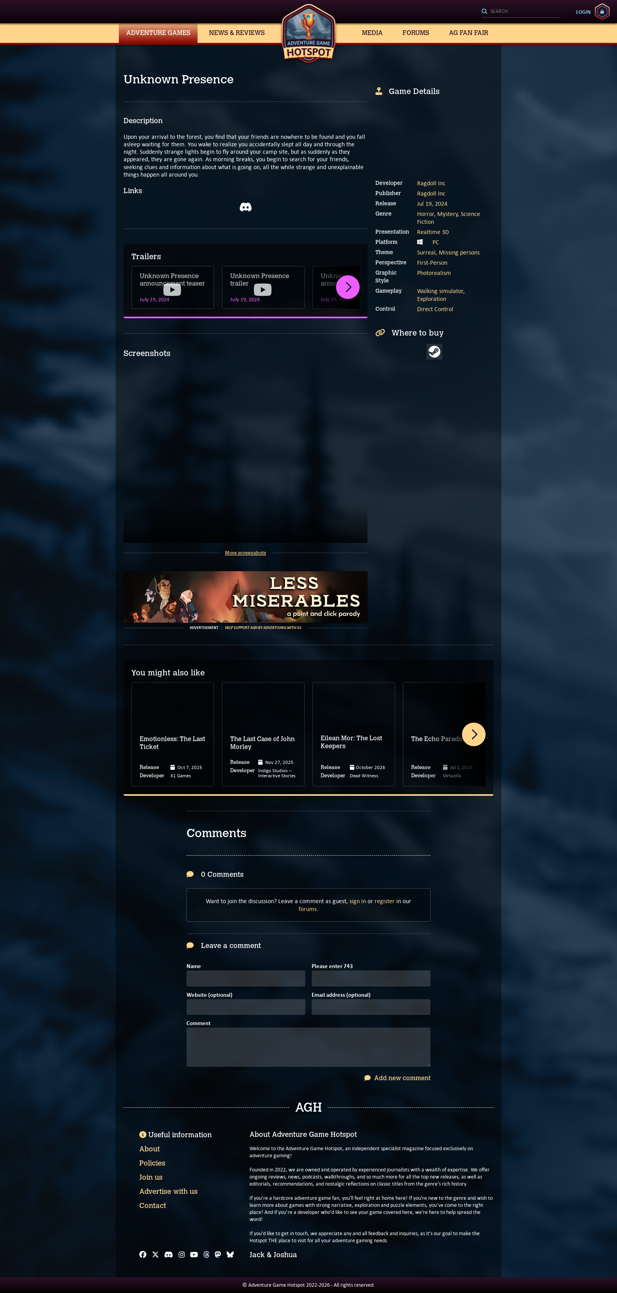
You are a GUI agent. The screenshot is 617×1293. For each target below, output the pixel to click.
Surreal (426, 252)
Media (372, 33)
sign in (357, 901)
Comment (199, 1023)
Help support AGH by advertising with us (263, 628)
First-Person (432, 262)
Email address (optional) (341, 995)
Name (194, 966)
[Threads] (206, 1255)
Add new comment (397, 1078)
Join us (151, 1177)
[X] (155, 1255)
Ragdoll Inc (431, 183)
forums (308, 909)
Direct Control (435, 309)
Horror (425, 214)
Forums (416, 33)
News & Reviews (237, 33)
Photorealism (434, 273)
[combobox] (521, 12)
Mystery (447, 214)
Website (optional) (210, 995)
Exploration (431, 298)
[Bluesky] (230, 1255)
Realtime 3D (433, 232)
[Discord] (168, 1255)
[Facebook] (142, 1255)
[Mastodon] (218, 1255)
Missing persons (459, 252)
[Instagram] (182, 1255)
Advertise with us (168, 1191)
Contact (152, 1205)
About (149, 1149)
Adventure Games (158, 33)
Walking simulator (440, 291)
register (385, 901)
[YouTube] (194, 1255)
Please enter (332, 966)
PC (435, 242)
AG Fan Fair (468, 33)
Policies (152, 1163)
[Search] (521, 12)
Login (583, 11)
